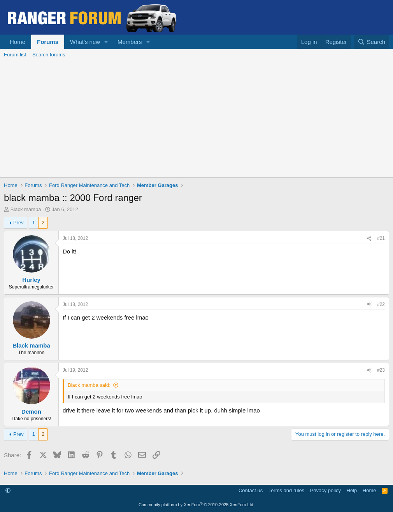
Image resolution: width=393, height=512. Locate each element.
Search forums (48, 55)
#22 (381, 304)
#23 (381, 370)
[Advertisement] (196, 119)
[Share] (369, 238)
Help (352, 490)
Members (130, 41)
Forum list (15, 55)
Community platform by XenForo (196, 504)
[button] (106, 42)
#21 (381, 238)
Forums (47, 41)
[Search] (371, 42)
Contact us (251, 490)
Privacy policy (325, 490)
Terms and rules (286, 490)
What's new (85, 41)
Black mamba (26, 209)
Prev (18, 222)
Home (17, 41)
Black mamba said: (89, 385)
